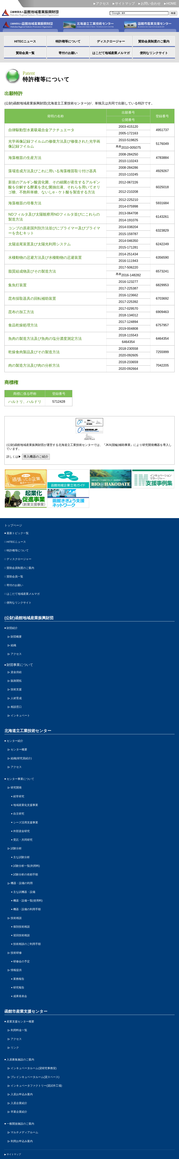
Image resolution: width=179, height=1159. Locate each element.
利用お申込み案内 (24, 1102)
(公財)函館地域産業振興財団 (27, 614)
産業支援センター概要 (23, 991)
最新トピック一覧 (20, 534)
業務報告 (19, 951)
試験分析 (17, 830)
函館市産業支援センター (24, 982)
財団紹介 (13, 624)
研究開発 (17, 774)
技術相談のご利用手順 (29, 918)
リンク (16, 1015)
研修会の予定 (23, 934)
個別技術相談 (23, 902)
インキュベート (22, 705)
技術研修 (17, 927)
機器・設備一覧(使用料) (31, 878)
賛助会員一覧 (16, 575)
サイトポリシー (17, 1136)
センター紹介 (16, 730)
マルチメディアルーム (27, 1094)
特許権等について (20, 551)
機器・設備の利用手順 (29, 886)
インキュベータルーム (38, 1035)
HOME (171, 3)
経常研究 (19, 782)
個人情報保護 (15, 1122)
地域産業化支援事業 (28, 790)
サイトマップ (125, 3)
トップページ (15, 526)
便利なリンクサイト (21, 599)
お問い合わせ (151, 3)
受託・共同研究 (24, 822)
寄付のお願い (16, 583)
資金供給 (17, 665)
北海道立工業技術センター (26, 720)
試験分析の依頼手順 (28, 854)
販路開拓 (17, 673)
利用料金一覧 (21, 999)
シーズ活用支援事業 (28, 806)
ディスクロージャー (21, 559)
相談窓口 (17, 698)
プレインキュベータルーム (40, 1043)
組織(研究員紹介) (23, 746)
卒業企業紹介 (21, 1075)
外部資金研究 (23, 814)
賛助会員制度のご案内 (23, 567)
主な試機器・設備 (26, 870)
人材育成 (17, 689)
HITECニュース (18, 543)
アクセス (102, 3)
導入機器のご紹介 (37, 457)
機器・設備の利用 (24, 862)
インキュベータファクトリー (41, 1051)
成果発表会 (21, 967)
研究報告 (19, 959)
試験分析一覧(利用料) (29, 846)
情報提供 (17, 943)
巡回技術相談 (23, 910)
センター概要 (21, 738)
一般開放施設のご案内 (23, 1086)
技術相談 (17, 894)
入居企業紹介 (21, 1067)
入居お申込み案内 (24, 1059)
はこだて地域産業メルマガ (26, 591)
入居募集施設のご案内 (23, 1027)
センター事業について (23, 766)
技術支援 (17, 681)
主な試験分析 (23, 838)
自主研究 (19, 798)
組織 (14, 640)
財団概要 (17, 632)
